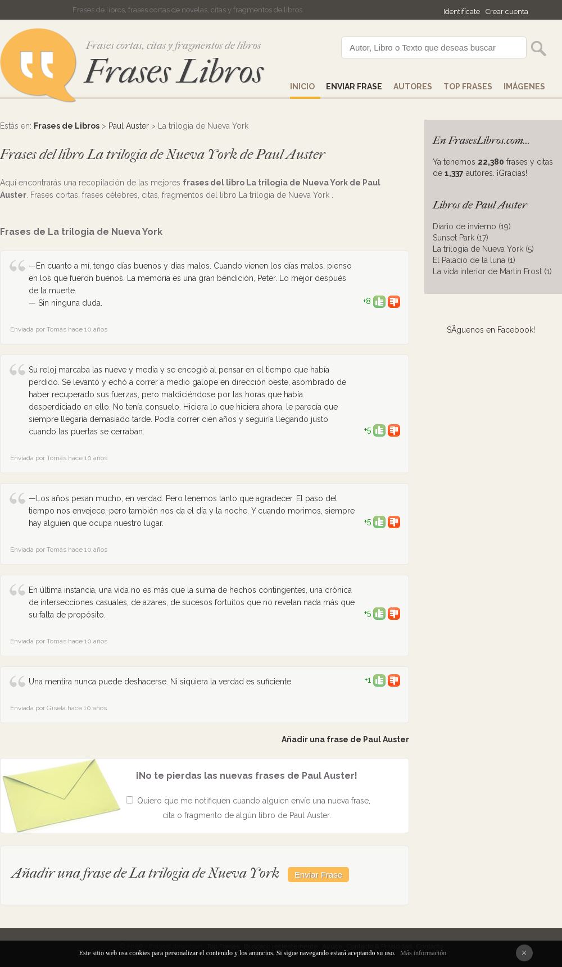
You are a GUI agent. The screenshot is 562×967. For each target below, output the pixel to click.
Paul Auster (128, 125)
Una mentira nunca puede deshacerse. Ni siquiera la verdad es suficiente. (161, 681)
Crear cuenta (507, 11)
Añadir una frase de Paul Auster (345, 739)
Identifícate (461, 11)
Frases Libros (173, 72)
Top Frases (467, 86)
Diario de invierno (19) (472, 226)
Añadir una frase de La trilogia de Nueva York (147, 873)
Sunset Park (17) (460, 237)
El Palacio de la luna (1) (474, 260)
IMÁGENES (524, 86)
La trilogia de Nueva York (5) (483, 248)
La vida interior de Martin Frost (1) (492, 271)
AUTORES (412, 86)
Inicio (302, 86)
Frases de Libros (66, 125)
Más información (423, 953)
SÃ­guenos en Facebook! (491, 329)
